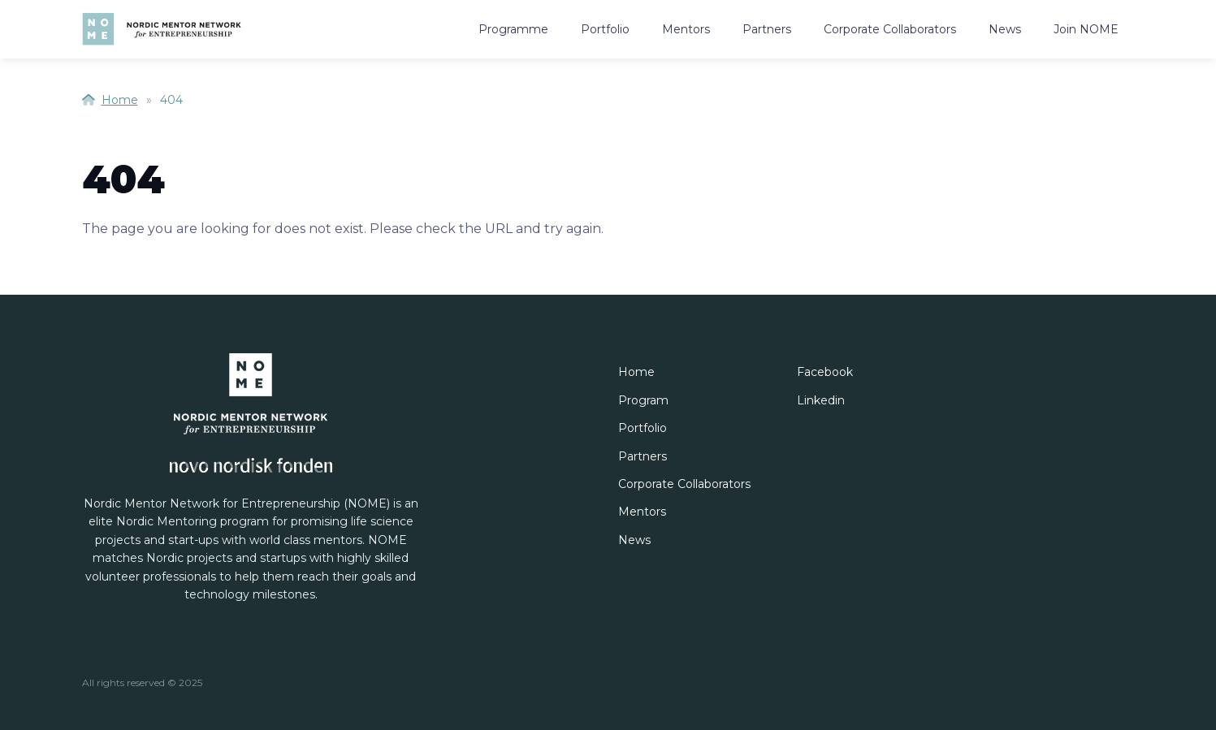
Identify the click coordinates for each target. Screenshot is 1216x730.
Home (110, 100)
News (1005, 29)
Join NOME (1086, 29)
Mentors (686, 29)
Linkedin (821, 400)
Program (643, 400)
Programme (513, 29)
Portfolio (605, 29)
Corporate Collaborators (890, 29)
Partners (766, 29)
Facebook (825, 372)
